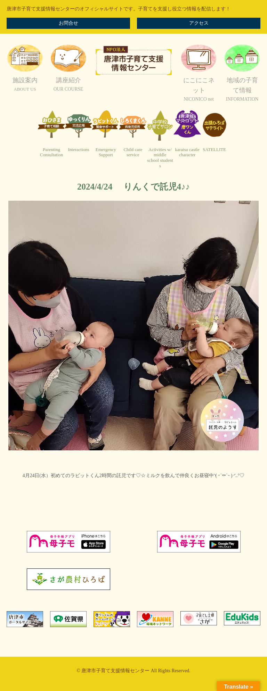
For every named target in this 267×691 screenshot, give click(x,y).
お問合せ (68, 23)
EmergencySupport (106, 152)
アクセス (199, 23)
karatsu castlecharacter (187, 152)
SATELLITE (214, 149)
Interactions (78, 149)
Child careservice (132, 152)
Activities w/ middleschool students (160, 157)
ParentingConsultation (51, 152)
